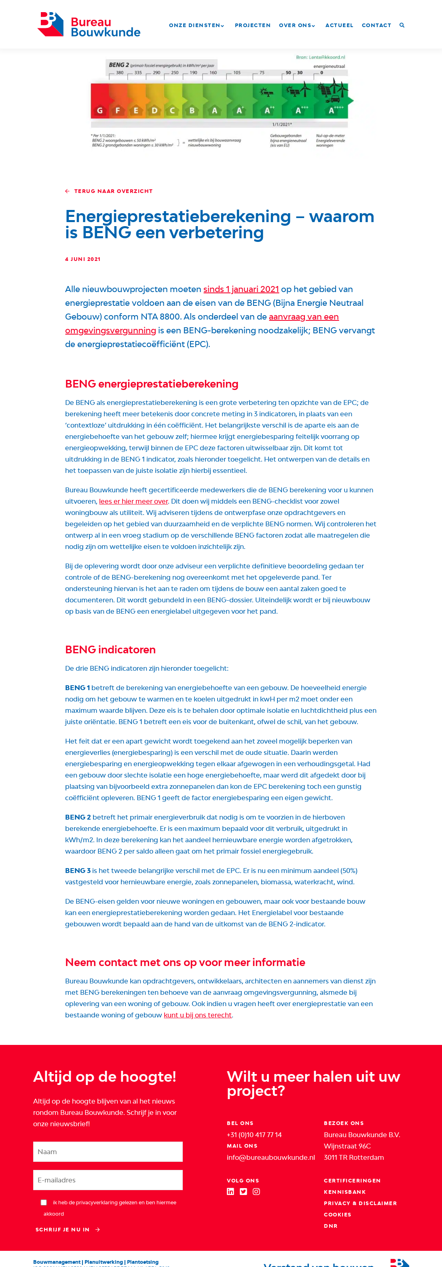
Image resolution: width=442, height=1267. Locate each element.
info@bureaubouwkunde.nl (271, 1157)
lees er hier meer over (133, 501)
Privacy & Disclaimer (360, 1203)
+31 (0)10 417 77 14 (254, 1135)
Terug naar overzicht (109, 191)
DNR (331, 1226)
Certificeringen (352, 1181)
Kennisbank (345, 1192)
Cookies (338, 1215)
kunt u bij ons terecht (198, 1015)
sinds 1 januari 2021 (241, 289)
